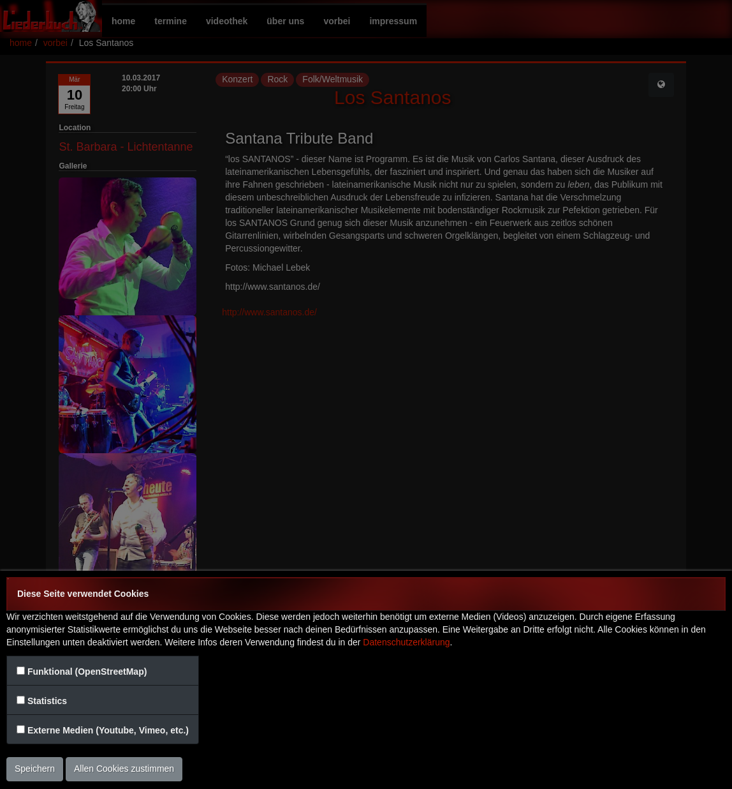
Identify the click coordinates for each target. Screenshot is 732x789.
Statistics (47, 701)
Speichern (35, 768)
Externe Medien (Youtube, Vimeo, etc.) (108, 730)
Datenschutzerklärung (406, 642)
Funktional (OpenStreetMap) (87, 671)
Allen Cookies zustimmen (124, 768)
